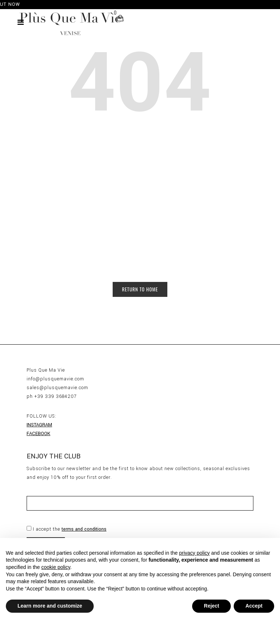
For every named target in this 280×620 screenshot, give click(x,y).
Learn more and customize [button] (50, 606)
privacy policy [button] (194, 553)
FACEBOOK (38, 433)
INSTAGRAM (39, 425)
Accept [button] (253, 606)
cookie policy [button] (55, 567)
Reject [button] (211, 606)
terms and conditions (84, 529)
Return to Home (140, 289)
